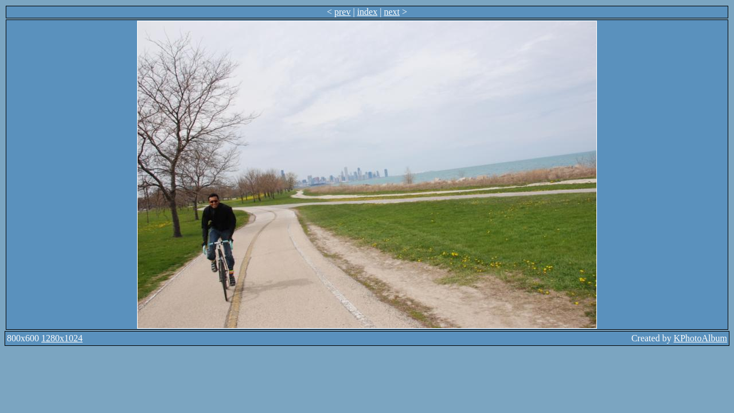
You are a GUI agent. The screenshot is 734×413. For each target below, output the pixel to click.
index (367, 12)
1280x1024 (62, 338)
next (392, 12)
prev (342, 12)
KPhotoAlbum (700, 338)
